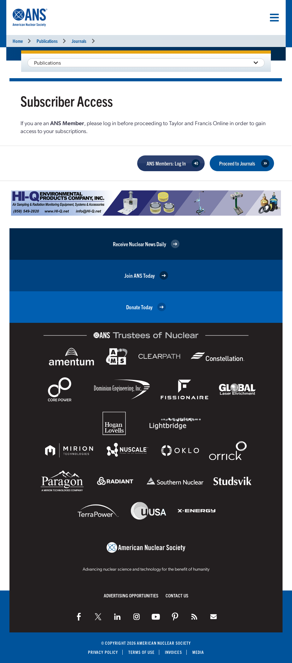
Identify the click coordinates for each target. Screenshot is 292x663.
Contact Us (177, 595)
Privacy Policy (103, 652)
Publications (47, 41)
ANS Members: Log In (166, 163)
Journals (79, 41)
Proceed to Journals (237, 163)
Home (18, 41)
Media (198, 652)
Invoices (173, 652)
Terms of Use (141, 652)
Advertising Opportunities (131, 595)
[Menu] (274, 18)
